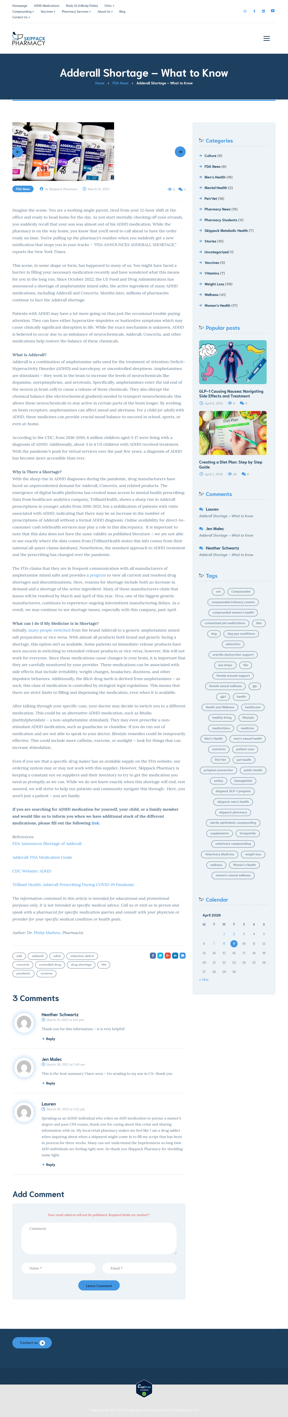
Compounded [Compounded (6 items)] (241, 591)
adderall (37, 956)
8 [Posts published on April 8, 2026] (224, 943)
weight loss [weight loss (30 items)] (253, 854)
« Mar (204, 979)
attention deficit (82, 956)
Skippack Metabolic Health (226, 230)
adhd (57, 956)
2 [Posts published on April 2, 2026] (234, 934)
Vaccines (46, 11)
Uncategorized (217, 251)
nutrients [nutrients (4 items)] (218, 749)
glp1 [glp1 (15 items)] (223, 696)
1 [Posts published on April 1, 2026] (224, 934)
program (98, 575)
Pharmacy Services (75, 11)
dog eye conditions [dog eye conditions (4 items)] (241, 633)
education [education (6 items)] (233, 644)
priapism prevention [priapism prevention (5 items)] (218, 770)
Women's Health (217, 305)
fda (103, 964)
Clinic (108, 5)
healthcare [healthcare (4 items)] (253, 707)
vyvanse (46, 973)
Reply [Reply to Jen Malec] (50, 1082)
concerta (22, 964)
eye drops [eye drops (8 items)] (225, 665)
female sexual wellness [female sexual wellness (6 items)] (225, 686)
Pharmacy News (218, 208)
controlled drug (50, 964)
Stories (210, 240)
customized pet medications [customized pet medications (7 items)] (225, 623)
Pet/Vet (211, 198)
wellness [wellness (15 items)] (216, 865)
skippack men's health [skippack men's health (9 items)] (233, 801)
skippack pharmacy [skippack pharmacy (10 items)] (233, 812)
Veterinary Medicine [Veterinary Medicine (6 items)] (219, 854)
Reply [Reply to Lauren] (50, 1164)
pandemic (23, 973)
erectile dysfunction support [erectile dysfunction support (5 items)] (233, 654)
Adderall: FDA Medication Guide (42, 857)
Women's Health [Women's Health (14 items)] (244, 865)
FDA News (23, 189)
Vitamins (212, 272)
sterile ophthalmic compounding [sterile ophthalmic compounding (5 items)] (233, 822)
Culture (210, 155)
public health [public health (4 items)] (253, 770)
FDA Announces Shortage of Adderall (47, 843)
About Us (104, 11)
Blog (122, 11)
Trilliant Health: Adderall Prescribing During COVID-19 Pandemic (73, 884)
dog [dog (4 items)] (214, 633)
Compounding (22, 11)
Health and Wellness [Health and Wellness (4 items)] (220, 707)
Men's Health (215, 176)
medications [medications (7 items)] (221, 728)
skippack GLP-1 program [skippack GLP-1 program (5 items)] (233, 791)
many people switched (49, 630)
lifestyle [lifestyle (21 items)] (248, 717)
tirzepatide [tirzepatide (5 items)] (248, 833)
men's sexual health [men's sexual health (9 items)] (248, 738)
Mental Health (216, 187)
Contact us (29, 1342)
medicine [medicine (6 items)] (247, 728)
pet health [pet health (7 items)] (244, 759)
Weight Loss (214, 283)
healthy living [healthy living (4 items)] (222, 717)
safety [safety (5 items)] (218, 780)
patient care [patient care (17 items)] (245, 749)
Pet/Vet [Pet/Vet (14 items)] (220, 759)
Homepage (19, 5)
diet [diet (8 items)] (259, 623)
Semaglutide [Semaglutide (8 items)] (243, 780)
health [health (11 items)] (241, 696)
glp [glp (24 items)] (255, 686)
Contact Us (19, 17)
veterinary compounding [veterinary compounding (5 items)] (233, 843)
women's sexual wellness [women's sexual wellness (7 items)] (233, 875)
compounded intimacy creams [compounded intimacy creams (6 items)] (233, 602)
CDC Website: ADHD (31, 871)
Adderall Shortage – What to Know (226, 515)
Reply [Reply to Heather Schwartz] (50, 1038)
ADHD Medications (46, 5)
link (95, 823)
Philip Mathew (47, 932)
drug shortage (81, 964)
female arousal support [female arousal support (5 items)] (233, 675)
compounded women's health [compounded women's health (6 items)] (233, 612)
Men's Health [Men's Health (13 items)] (214, 738)
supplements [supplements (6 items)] (219, 833)
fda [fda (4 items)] (245, 665)
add (19, 956)
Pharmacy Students (221, 219)
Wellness (211, 294)
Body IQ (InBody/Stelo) (82, 5)
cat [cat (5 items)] (218, 591)
